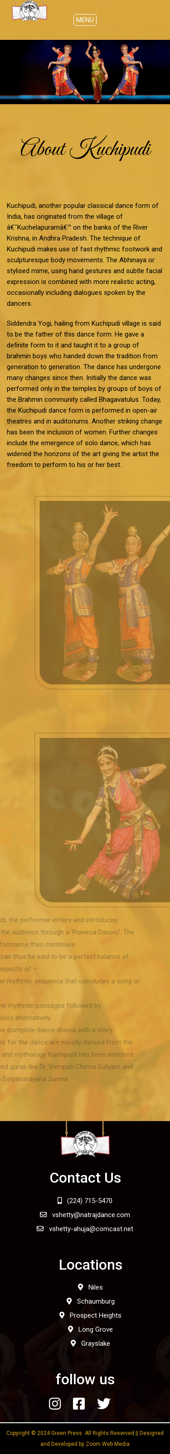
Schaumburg (91, 1301)
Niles (90, 1287)
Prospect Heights (90, 1315)
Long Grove (90, 1329)
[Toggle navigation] (85, 20)
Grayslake (90, 1343)
